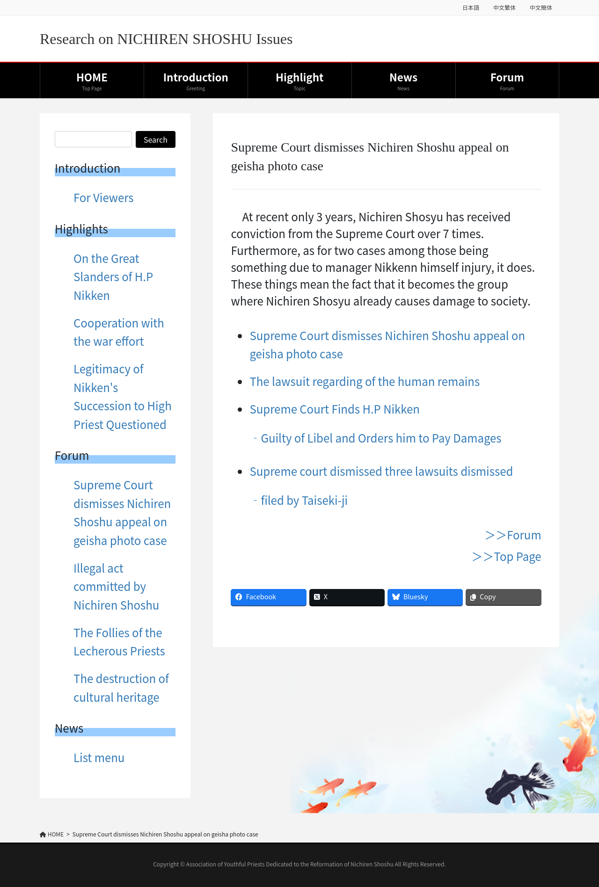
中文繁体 (504, 7)
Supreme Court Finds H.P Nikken (334, 408)
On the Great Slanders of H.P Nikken (113, 276)
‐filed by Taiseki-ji (298, 500)
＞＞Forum (512, 534)
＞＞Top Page (506, 556)
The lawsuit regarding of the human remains (364, 381)
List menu (98, 757)
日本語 (470, 7)
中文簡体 (541, 7)
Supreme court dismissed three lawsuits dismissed (381, 471)
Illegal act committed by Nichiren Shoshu (116, 586)
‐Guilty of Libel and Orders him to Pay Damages (375, 437)
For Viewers (103, 197)
